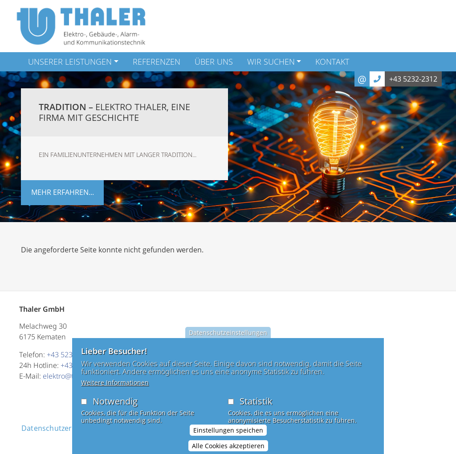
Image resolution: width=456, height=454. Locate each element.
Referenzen (156, 61)
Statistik (256, 406)
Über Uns (214, 61)
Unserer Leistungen (70, 61)
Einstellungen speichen (228, 435)
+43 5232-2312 (413, 79)
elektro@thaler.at (70, 376)
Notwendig (115, 406)
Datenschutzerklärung (59, 428)
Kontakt (332, 61)
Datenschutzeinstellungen (228, 338)
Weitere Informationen (115, 388)
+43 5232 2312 (70, 354)
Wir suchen (271, 61)
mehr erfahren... (62, 192)
